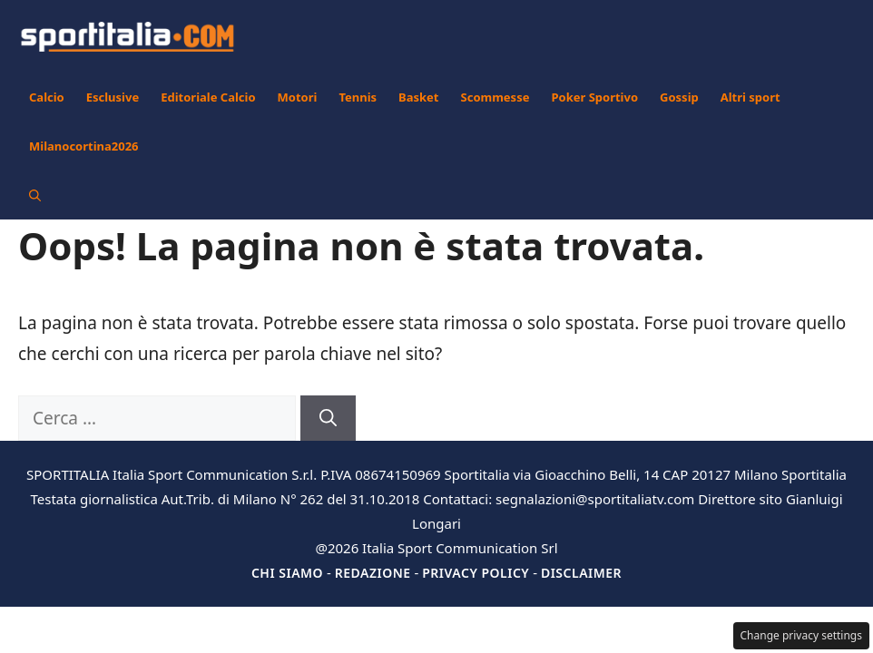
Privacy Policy (475, 572)
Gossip (679, 97)
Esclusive (112, 97)
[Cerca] (328, 418)
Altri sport (750, 97)
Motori (298, 97)
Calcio (46, 97)
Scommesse (495, 97)
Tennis (357, 97)
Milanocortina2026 (84, 146)
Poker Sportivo (594, 97)
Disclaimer (581, 572)
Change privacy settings (802, 635)
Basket (418, 97)
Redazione (373, 572)
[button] (35, 195)
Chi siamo (287, 572)
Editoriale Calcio (208, 97)
